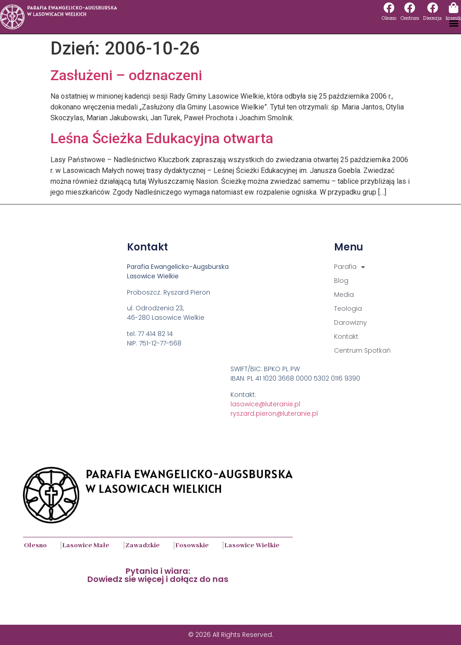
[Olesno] (389, 7)
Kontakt (346, 336)
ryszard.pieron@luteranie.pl (274, 413)
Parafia (349, 267)
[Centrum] (409, 7)
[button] (453, 23)
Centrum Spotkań (362, 350)
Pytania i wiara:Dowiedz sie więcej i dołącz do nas (157, 575)
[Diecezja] (432, 7)
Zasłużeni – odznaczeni (126, 75)
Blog (341, 280)
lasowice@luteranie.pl (265, 404)
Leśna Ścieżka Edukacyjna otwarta (161, 138)
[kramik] (453, 7)
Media (344, 294)
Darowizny (350, 322)
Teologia (348, 308)
